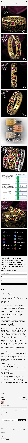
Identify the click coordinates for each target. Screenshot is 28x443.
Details (2, 294)
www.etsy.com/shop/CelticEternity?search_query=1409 (14, 298)
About (5, 429)
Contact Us (20, 429)
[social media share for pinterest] (5, 289)
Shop (2, 429)
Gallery (24, 429)
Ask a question (10, 289)
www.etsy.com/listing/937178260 (8, 325)
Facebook (3, 434)
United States (10, 270)
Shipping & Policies (10, 294)
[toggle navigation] (1, 1)
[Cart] (26, 2)
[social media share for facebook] (1, 289)
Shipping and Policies (12, 429)
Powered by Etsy (4, 440)
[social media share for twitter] (3, 289)
